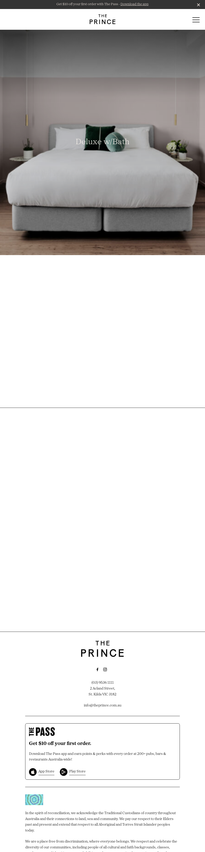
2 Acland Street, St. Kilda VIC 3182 (102, 691)
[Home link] (103, 19)
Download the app (134, 4)
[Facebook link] (97, 669)
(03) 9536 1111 (102, 683)
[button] (196, 21)
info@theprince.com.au (102, 705)
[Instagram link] (105, 669)
